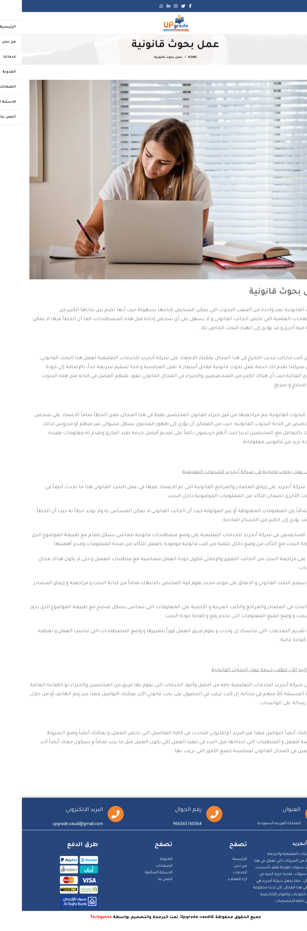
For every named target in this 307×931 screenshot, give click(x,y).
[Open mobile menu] (296, 23)
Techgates (79, 917)
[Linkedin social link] (146, 6)
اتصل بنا (143, 879)
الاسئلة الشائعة (137, 873)
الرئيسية (218, 859)
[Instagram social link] (153, 6)
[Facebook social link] (168, 6)
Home (170, 57)
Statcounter (296, 927)
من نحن (218, 866)
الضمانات (142, 866)
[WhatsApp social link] (139, 6)
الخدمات (218, 873)
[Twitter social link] (161, 6)
